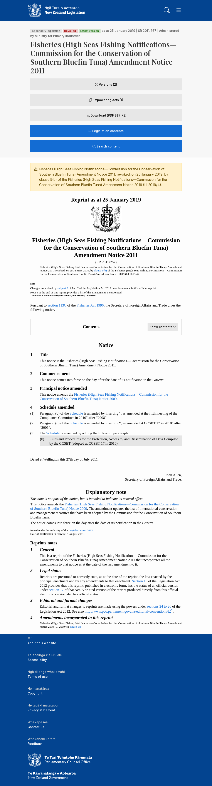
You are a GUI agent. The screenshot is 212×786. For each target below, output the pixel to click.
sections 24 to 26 (159, 606)
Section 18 (139, 581)
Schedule (76, 413)
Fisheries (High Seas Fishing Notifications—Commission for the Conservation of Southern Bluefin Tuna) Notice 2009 (104, 396)
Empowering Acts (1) (106, 100)
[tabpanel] (106, 396)
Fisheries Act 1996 (90, 305)
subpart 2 (62, 288)
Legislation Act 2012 (81, 530)
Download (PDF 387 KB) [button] (106, 115)
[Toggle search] (167, 10)
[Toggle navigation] (178, 10)
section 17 (56, 590)
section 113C (56, 305)
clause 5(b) (100, 270)
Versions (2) (106, 84)
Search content (106, 146)
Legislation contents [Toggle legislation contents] (106, 131)
